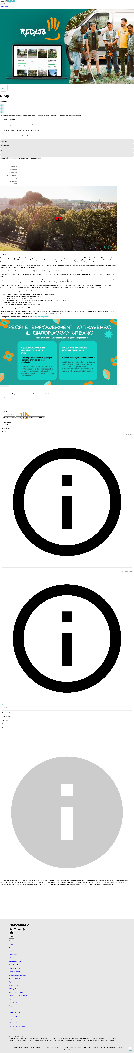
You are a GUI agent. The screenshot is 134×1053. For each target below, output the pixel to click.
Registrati (6, 6)
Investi (2, 4)
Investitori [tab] (15, 158)
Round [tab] (9, 158)
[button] (10, 164)
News (22, 4)
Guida (19, 4)
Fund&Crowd (13, 4)
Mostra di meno (5, 386)
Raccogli (7, 4)
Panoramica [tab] (4, 158)
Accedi (2, 6)
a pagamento (46, 316)
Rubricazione (38, 316)
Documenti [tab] (22, 158)
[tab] (28, 158)
